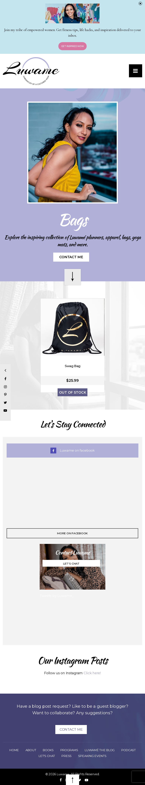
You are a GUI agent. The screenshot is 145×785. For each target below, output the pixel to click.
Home (13, 750)
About (29, 750)
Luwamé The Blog (100, 750)
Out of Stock (72, 392)
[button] (135, 71)
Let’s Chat (46, 756)
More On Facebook (72, 533)
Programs (69, 750)
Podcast (129, 750)
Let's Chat (71, 563)
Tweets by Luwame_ (57, 596)
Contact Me (71, 257)
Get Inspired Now (72, 46)
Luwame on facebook (72, 450)
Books (47, 750)
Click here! (92, 673)
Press (67, 756)
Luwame (62, 774)
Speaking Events (92, 756)
